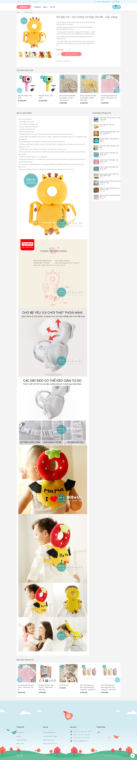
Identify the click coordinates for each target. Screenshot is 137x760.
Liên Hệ (19, 736)
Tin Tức (52, 7)
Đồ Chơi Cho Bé (28, 12)
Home (18, 12)
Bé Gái (19, 1)
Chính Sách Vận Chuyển (50, 736)
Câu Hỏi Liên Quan (22, 740)
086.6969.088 (116, 1)
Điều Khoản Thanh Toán (50, 743)
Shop (45, 7)
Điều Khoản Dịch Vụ (48, 740)
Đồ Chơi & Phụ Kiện (33, 1)
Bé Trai (25, 1)
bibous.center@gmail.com (104, 1)
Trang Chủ (37, 7)
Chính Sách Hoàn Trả (49, 732)
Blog (18, 747)
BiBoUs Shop (20, 743)
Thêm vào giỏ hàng (71, 54)
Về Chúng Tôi (20, 732)
